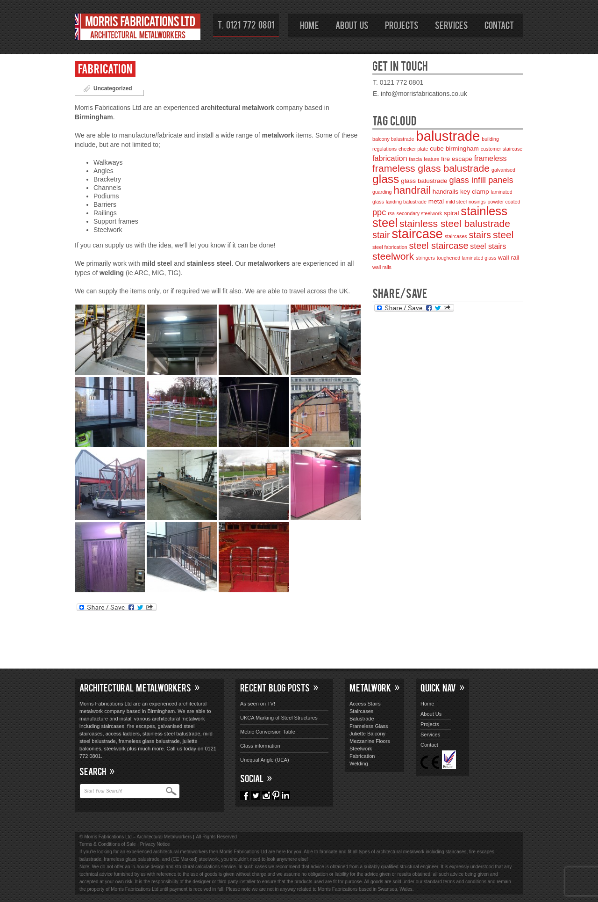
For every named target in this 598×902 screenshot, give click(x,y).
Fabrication (105, 68)
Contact (499, 24)
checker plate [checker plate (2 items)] (413, 149)
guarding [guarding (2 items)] (382, 192)
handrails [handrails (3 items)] (445, 191)
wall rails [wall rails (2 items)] (382, 267)
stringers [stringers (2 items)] (425, 258)
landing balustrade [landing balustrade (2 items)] (406, 201)
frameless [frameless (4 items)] (490, 158)
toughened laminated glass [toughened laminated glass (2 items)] (466, 258)
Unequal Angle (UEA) (264, 760)
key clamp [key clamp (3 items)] (474, 191)
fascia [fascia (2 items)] (415, 159)
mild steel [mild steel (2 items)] (456, 201)
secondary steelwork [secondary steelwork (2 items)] (419, 213)
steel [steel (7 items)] (503, 234)
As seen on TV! (257, 703)
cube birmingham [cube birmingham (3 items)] (454, 148)
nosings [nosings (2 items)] (477, 201)
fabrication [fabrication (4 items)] (389, 158)
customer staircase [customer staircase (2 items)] (501, 149)
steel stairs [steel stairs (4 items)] (488, 246)
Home (309, 24)
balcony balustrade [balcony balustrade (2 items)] (393, 139)
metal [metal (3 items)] (436, 201)
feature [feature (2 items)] (431, 159)
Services (451, 24)
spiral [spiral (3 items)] (451, 213)
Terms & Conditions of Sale (107, 844)
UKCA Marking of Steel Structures (279, 717)
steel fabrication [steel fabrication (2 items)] (389, 247)
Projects (402, 24)
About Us (352, 24)
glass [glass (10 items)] (385, 179)
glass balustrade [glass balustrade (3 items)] (424, 180)
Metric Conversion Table (267, 732)
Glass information (260, 746)
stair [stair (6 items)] (381, 235)
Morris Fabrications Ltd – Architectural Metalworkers (138, 28)
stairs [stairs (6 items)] (480, 235)
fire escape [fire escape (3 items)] (456, 158)
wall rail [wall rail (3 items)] (508, 257)
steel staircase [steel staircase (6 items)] (439, 245)
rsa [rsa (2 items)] (391, 213)
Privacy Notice (155, 844)
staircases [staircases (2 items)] (456, 236)
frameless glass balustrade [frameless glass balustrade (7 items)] (431, 168)
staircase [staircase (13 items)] (417, 233)
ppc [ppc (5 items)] (379, 212)
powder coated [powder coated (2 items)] (504, 201)
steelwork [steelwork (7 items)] (393, 256)
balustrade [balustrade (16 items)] (448, 136)
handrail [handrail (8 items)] (412, 190)
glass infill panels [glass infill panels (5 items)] (481, 180)
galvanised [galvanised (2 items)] (503, 170)
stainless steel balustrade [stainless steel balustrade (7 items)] (454, 223)
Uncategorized (112, 88)
